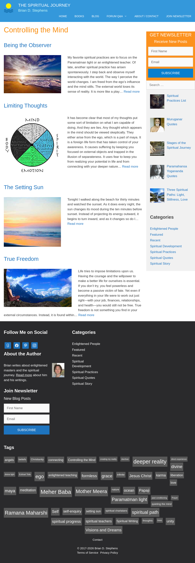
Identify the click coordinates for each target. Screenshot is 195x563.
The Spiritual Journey (44, 5)
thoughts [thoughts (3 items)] (148, 520)
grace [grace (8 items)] (107, 476)
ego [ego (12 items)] (39, 476)
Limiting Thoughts (25, 106)
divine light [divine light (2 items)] (9, 474)
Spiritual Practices (163, 252)
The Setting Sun (23, 187)
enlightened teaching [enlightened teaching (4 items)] (63, 475)
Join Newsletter (178, 16)
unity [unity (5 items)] (170, 521)
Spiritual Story (160, 263)
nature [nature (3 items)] (115, 489)
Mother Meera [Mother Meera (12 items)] (91, 491)
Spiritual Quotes (161, 258)
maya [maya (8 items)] (10, 490)
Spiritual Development (166, 246)
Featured (156, 234)
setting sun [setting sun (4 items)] (93, 511)
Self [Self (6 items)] (55, 511)
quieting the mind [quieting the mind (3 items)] (162, 504)
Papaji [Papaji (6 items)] (144, 490)
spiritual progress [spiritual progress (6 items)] (66, 521)
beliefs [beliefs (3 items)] (22, 459)
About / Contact (146, 16)
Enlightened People (164, 229)
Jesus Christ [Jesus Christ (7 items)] (140, 476)
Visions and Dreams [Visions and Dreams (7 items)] (104, 530)
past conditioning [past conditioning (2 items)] (159, 498)
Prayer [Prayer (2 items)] (175, 498)
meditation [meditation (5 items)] (28, 490)
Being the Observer (27, 45)
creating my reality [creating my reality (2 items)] (108, 459)
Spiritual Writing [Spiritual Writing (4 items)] (127, 521)
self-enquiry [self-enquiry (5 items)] (72, 511)
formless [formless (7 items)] (89, 476)
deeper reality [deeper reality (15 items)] (149, 462)
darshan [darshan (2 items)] (125, 459)
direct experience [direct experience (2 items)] (179, 459)
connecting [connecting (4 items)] (55, 460)
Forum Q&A (119, 16)
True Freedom (21, 259)
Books (79, 16)
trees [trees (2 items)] (159, 520)
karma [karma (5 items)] (161, 475)
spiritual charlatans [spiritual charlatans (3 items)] (116, 510)
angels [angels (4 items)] (9, 460)
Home (63, 16)
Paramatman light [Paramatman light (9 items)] (129, 499)
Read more (132, 91)
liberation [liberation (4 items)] (177, 475)
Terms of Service (87, 552)
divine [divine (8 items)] (176, 466)
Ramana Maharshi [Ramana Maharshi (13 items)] (26, 513)
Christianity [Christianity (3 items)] (37, 459)
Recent (155, 240)
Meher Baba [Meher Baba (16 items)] (56, 492)
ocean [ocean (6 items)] (129, 490)
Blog (95, 16)
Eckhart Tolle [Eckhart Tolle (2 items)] (25, 474)
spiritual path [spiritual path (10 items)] (145, 512)
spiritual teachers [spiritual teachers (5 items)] (99, 521)
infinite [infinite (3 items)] (121, 474)
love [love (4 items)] (173, 482)
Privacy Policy (109, 552)
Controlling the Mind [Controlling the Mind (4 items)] (81, 460)
